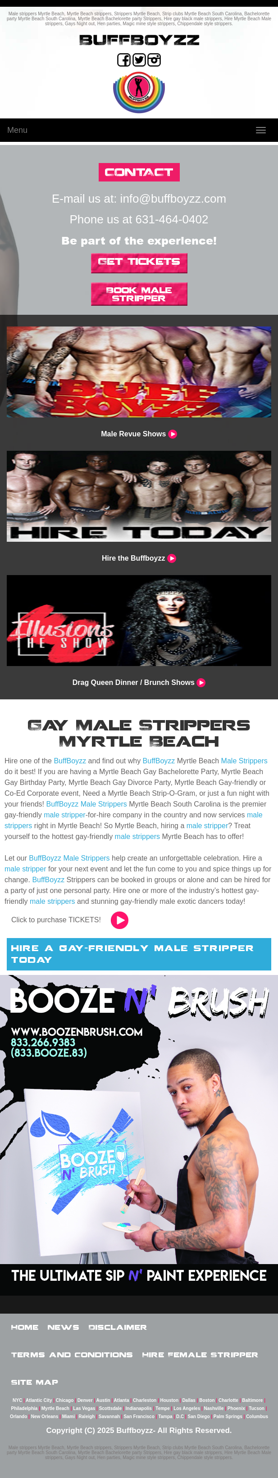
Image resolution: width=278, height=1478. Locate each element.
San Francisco (138, 1416)
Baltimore (252, 1400)
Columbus (257, 1416)
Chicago (64, 1400)
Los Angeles (186, 1408)
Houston (169, 1400)
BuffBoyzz (70, 761)
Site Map (35, 1382)
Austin (103, 1400)
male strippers (137, 836)
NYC (17, 1400)
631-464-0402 (172, 219)
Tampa (165, 1416)
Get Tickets (139, 261)
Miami (68, 1416)
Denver (85, 1400)
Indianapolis (139, 1408)
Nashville (214, 1408)
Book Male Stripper (139, 294)
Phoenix (236, 1408)
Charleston (144, 1400)
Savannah (109, 1416)
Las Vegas (84, 1408)
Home (25, 1327)
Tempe (162, 1408)
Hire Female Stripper (200, 1355)
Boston (206, 1400)
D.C (180, 1416)
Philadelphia (24, 1408)
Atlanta (121, 1400)
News (64, 1327)
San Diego (199, 1416)
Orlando (18, 1416)
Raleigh (86, 1416)
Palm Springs (228, 1416)
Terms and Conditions (72, 1355)
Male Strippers (244, 761)
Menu (17, 130)
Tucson (256, 1408)
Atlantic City (39, 1400)
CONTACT (139, 171)
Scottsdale (110, 1408)
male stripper (64, 815)
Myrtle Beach (55, 1408)
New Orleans (45, 1416)
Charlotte (228, 1400)
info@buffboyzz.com (173, 198)
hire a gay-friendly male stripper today (133, 954)
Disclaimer (118, 1327)
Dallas (188, 1400)
